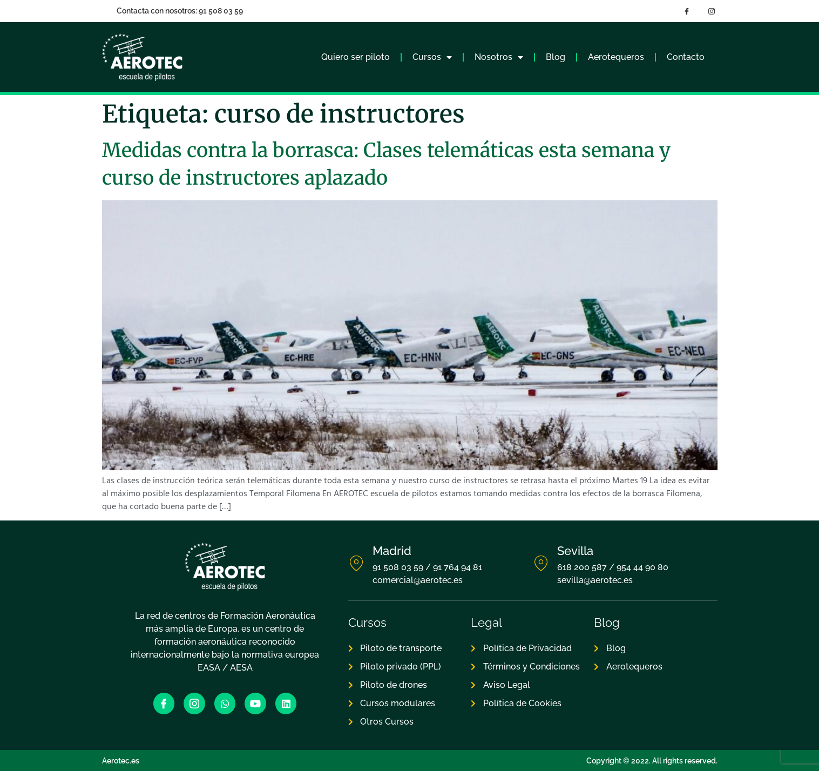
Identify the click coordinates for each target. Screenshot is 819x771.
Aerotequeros (616, 57)
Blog (555, 57)
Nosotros (499, 57)
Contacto (686, 57)
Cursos (432, 57)
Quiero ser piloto (355, 57)
